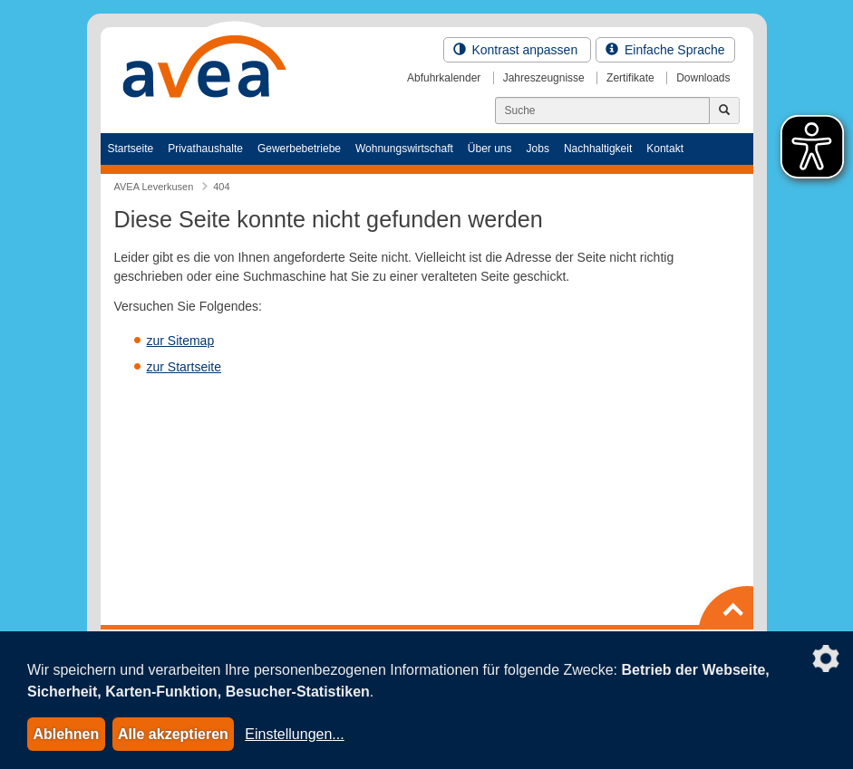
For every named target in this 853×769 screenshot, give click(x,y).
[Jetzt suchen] (724, 110)
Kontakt (664, 148)
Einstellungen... (294, 734)
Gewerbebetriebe (299, 148)
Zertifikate (630, 78)
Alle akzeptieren (173, 734)
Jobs (538, 148)
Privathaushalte (205, 148)
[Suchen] (602, 110)
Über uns (490, 148)
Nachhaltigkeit (598, 148)
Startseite (131, 148)
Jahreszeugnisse (544, 78)
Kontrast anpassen (517, 50)
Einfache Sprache (665, 50)
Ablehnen (66, 734)
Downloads (703, 78)
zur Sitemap (181, 340)
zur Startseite (184, 367)
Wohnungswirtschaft (404, 148)
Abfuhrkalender (443, 78)
